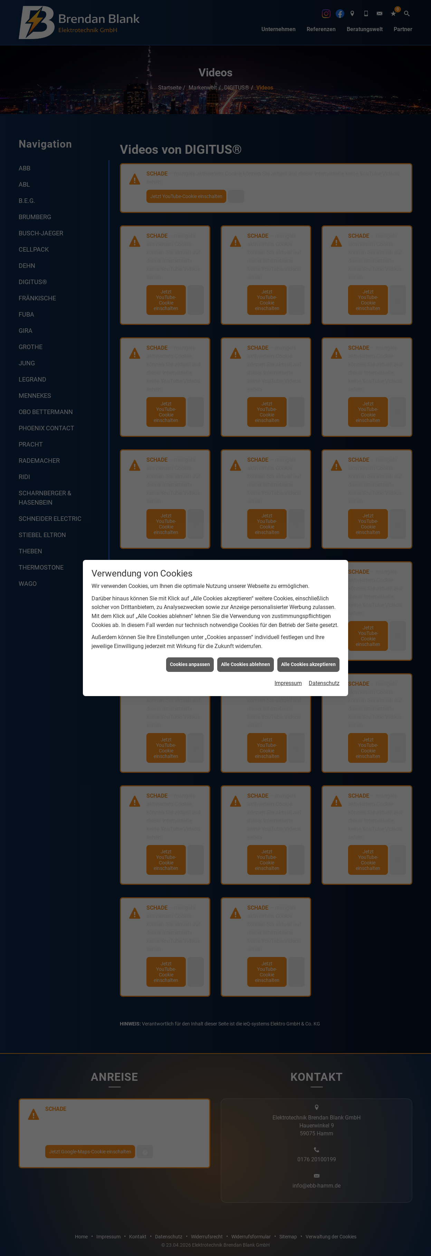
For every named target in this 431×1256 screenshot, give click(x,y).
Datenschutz (324, 535)
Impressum (288, 535)
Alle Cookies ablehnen (245, 516)
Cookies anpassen (190, 516)
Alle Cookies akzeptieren (308, 516)
